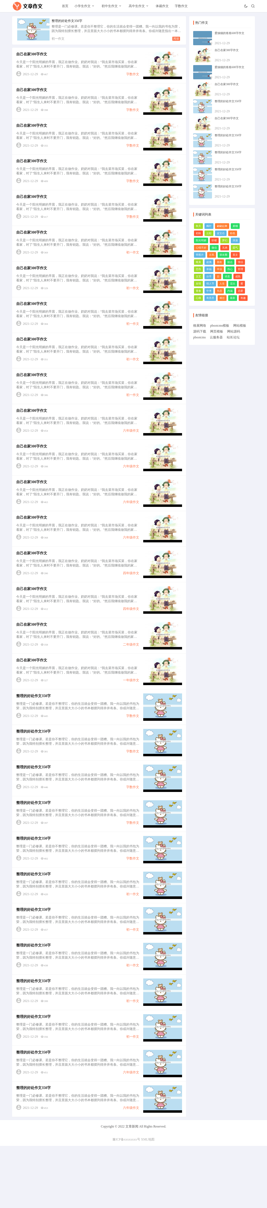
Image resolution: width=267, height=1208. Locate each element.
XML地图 (148, 1201)
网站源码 (233, 331)
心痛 (198, 297)
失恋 (219, 290)
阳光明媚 (201, 240)
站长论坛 (233, 337)
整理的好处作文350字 (67, 21)
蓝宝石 (221, 233)
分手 (209, 276)
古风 (211, 254)
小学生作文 (82, 6)
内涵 (230, 290)
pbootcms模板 (219, 325)
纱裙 (214, 240)
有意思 (210, 297)
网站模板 (239, 325)
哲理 (240, 269)
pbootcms (199, 337)
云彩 (209, 233)
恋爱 (240, 290)
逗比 (232, 283)
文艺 (198, 276)
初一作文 (58, 38)
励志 (230, 262)
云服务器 (216, 337)
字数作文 (181, 6)
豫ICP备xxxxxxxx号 (126, 1201)
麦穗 (235, 225)
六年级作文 (130, 452)
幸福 (209, 269)
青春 (198, 290)
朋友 (219, 262)
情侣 (240, 262)
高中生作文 (137, 6)
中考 (209, 290)
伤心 (230, 269)
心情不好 (201, 247)
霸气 (235, 247)
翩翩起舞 (222, 225)
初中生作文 (110, 6)
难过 (222, 297)
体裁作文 (162, 6)
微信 (214, 247)
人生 (222, 283)
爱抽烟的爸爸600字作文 (229, 33)
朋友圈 (223, 254)
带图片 (200, 254)
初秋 (198, 233)
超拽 (209, 262)
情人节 (210, 283)
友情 (198, 283)
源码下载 (199, 331)
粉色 (232, 233)
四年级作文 (130, 603)
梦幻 (224, 240)
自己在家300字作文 (32, 55)
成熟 (238, 276)
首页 (65, 6)
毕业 (219, 269)
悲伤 (198, 269)
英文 (235, 254)
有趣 (243, 297)
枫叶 (209, 225)
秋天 (198, 225)
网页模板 (216, 331)
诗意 (227, 276)
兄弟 (224, 247)
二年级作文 (130, 678)
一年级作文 (130, 716)
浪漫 (235, 240)
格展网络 (199, 325)
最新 (232, 297)
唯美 (198, 262)
